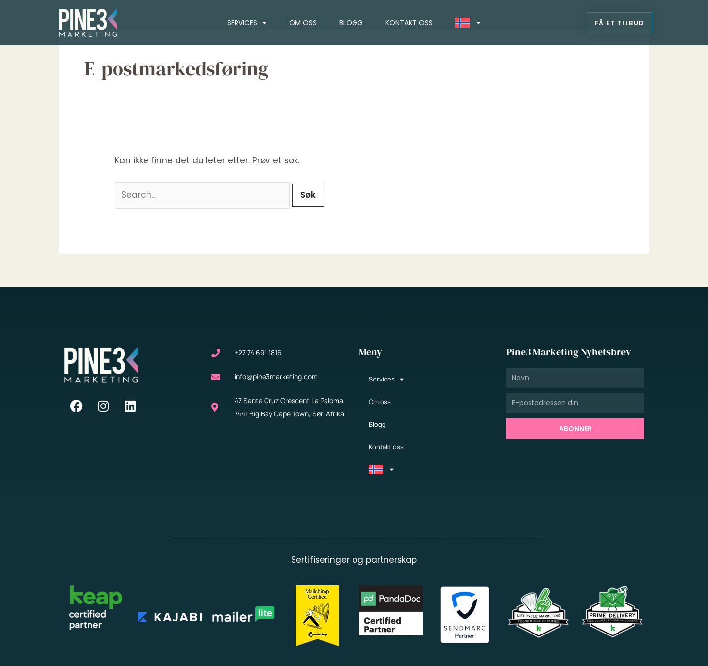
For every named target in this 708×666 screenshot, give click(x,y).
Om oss (303, 23)
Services (246, 22)
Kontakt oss (409, 23)
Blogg (351, 23)
